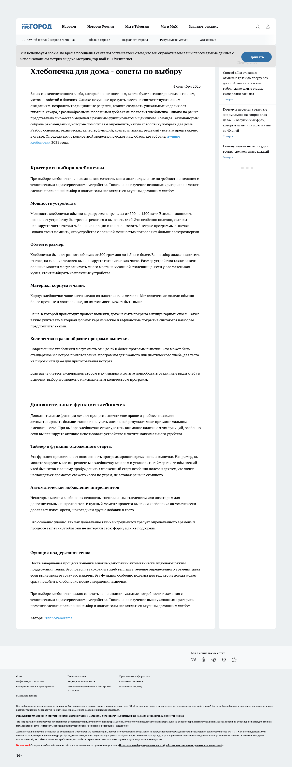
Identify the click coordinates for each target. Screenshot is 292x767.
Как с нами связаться (131, 681)
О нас (19, 676)
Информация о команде (30, 681)
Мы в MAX (169, 26)
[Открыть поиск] (257, 26)
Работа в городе (98, 40)
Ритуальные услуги (174, 40)
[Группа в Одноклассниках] (204, 660)
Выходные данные (26, 695)
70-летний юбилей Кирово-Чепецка (48, 40)
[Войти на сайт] (268, 26)
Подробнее (122, 725)
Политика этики (77, 676)
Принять (256, 57)
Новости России (100, 26)
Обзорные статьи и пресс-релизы (35, 686)
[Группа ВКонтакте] (194, 660)
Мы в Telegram (137, 26)
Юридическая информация (134, 676)
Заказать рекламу (203, 26)
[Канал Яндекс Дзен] (224, 660)
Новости (69, 26)
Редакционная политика (81, 681)
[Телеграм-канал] (214, 660)
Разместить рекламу (130, 686)
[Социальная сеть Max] (234, 660)
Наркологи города (135, 40)
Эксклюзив (208, 40)
